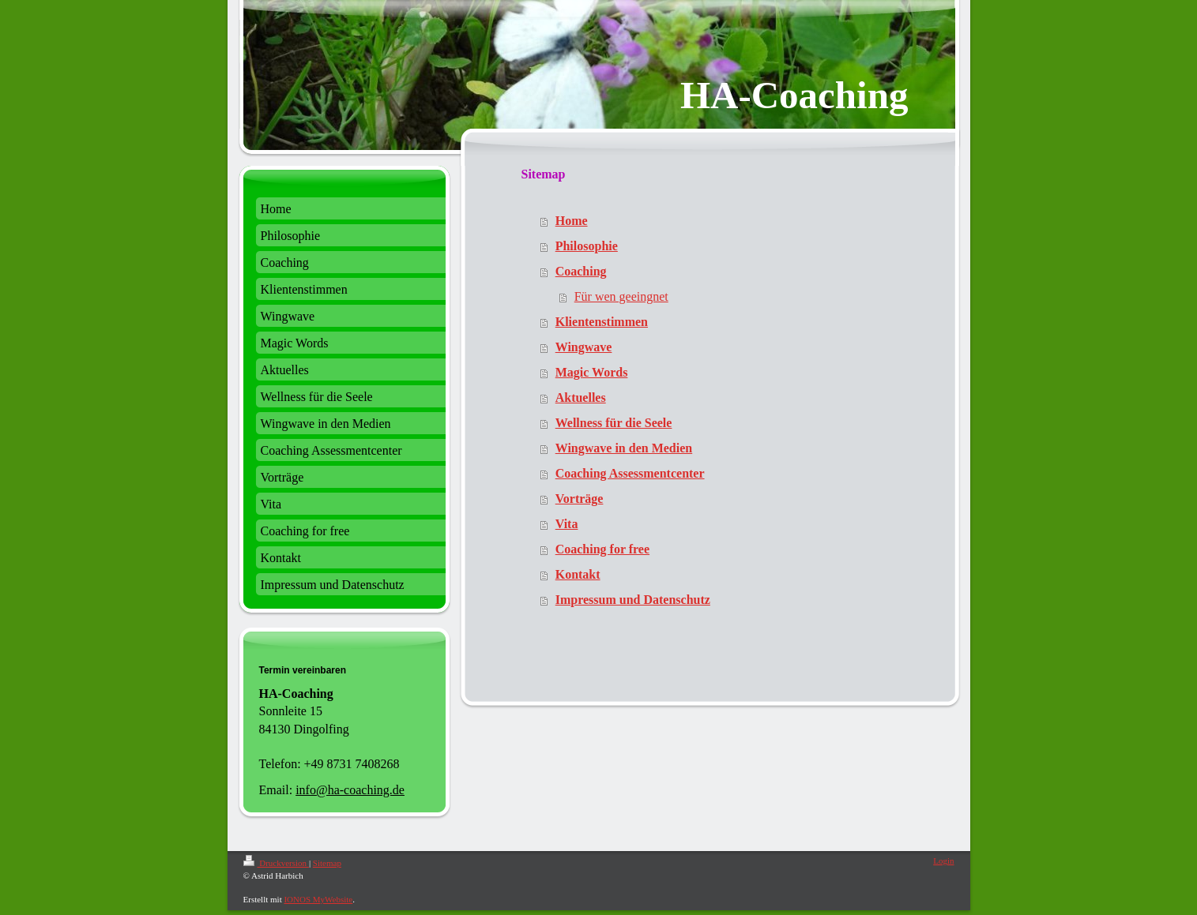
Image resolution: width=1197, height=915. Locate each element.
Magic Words (591, 372)
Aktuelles (580, 397)
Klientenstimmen (601, 321)
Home (571, 220)
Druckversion (276, 863)
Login (943, 860)
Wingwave (583, 347)
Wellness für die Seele (613, 422)
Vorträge (579, 498)
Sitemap (327, 863)
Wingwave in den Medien (624, 448)
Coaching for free (602, 549)
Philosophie (586, 246)
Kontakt (577, 574)
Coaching (581, 271)
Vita (566, 524)
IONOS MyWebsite (318, 899)
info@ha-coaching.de (350, 790)
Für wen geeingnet (621, 296)
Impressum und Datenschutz (632, 599)
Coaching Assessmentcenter (630, 473)
